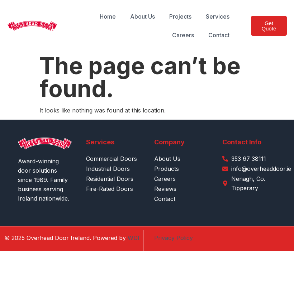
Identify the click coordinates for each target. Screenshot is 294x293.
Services (217, 16)
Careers (183, 35)
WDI (133, 237)
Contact (218, 35)
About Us (142, 16)
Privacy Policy (173, 237)
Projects (180, 16)
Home (108, 16)
